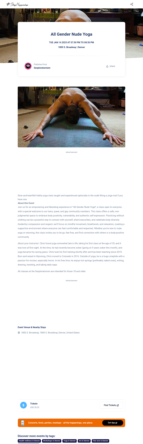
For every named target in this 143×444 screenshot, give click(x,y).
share (110, 66)
